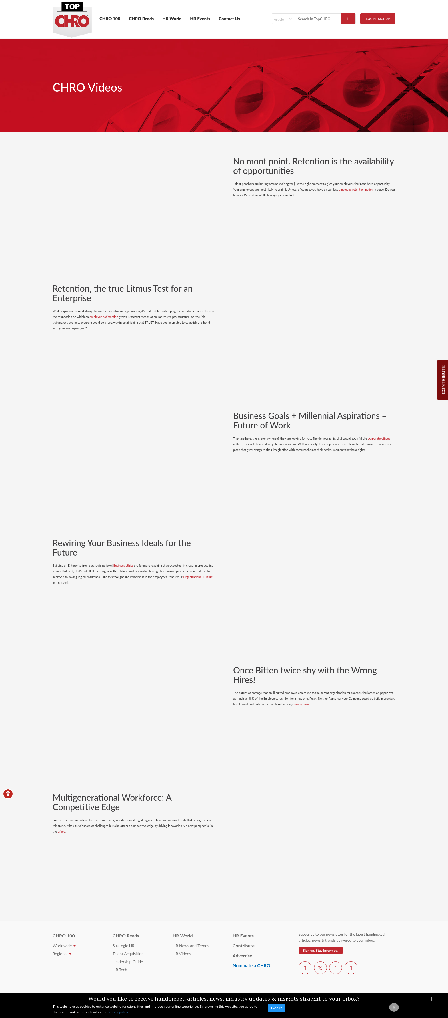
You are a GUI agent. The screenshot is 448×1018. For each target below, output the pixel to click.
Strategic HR (124, 945)
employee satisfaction (103, 317)
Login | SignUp (378, 19)
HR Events (200, 18)
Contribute (244, 945)
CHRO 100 (109, 18)
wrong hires (301, 704)
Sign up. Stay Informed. (320, 950)
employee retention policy (356, 189)
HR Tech (120, 969)
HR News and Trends (191, 945)
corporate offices (379, 438)
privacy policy (118, 1012)
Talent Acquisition (128, 953)
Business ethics (123, 565)
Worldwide (64, 945)
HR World (171, 18)
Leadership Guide (128, 961)
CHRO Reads (141, 18)
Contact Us (229, 18)
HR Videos (182, 953)
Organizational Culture (198, 577)
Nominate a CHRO (251, 965)
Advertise (242, 955)
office (61, 831)
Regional (62, 953)
